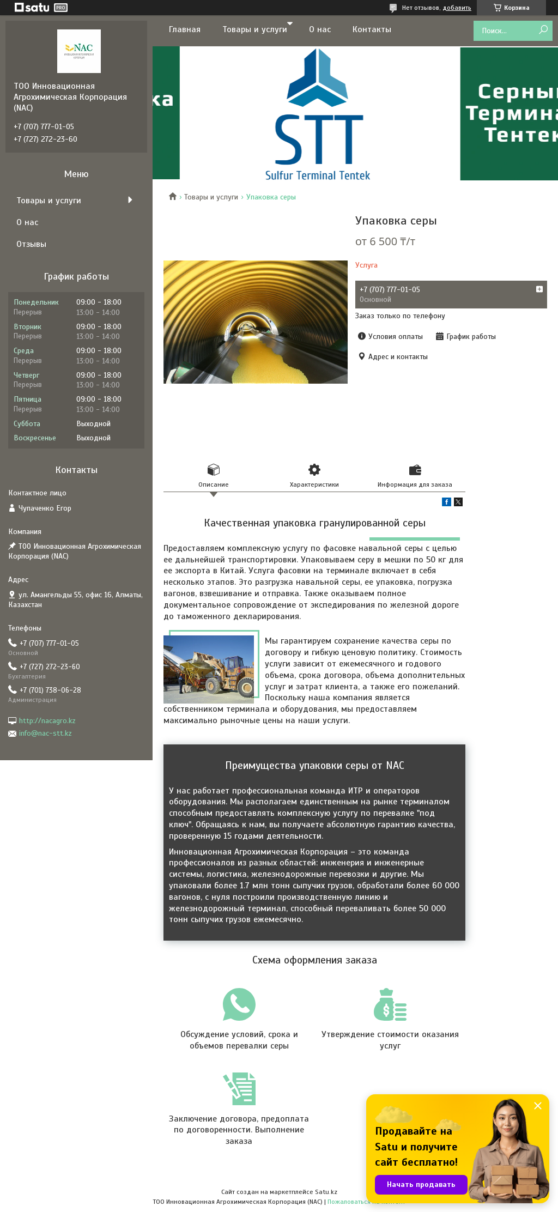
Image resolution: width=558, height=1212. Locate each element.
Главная (185, 29)
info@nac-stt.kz (45, 733)
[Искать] (543, 30)
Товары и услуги (254, 29)
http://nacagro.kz (47, 720)
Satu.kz (326, 1192)
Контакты (372, 29)
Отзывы (31, 244)
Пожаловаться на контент (366, 1201)
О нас (320, 29)
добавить (456, 7)
